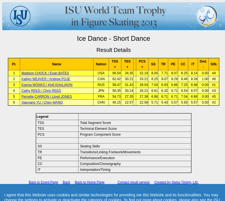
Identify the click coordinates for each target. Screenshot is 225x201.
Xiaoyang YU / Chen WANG (42, 102)
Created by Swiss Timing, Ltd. (176, 182)
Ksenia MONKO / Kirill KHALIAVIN (46, 85)
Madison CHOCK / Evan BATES (45, 73)
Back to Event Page (43, 182)
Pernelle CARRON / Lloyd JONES (46, 97)
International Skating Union (105, 192)
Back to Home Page (90, 182)
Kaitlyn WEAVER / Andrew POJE (45, 79)
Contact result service (134, 182)
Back (66, 182)
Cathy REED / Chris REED (41, 91)
